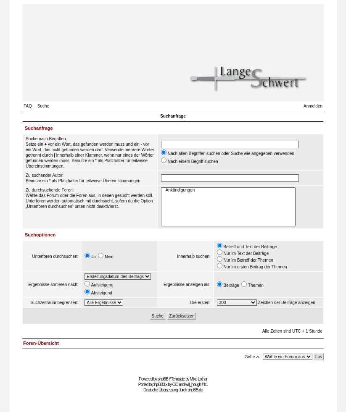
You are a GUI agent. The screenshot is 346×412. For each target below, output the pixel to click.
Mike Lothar (198, 379)
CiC (175, 384)
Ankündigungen (228, 190)
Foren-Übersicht (41, 343)
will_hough (193, 384)
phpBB (163, 379)
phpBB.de (195, 390)
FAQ (28, 106)
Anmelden (313, 106)
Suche (43, 106)
